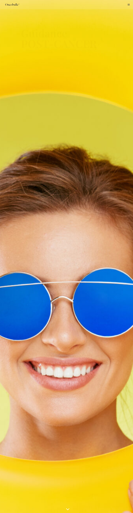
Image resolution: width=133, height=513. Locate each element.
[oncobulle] (11, 4)
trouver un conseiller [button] (16, 114)
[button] (118, 508)
